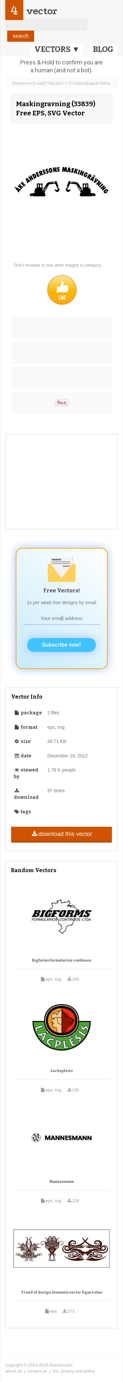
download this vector (61, 834)
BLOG (103, 49)
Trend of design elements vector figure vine (61, 1292)
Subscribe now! (61, 645)
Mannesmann (62, 1181)
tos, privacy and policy (74, 1371)
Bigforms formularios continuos (61, 960)
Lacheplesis (62, 1071)
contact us (37, 1371)
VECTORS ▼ (57, 49)
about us (13, 1371)
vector (41, 11)
